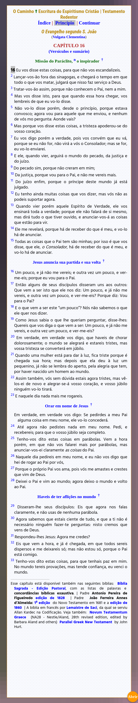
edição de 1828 (50, 598)
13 (12, 204)
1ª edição (42, 602)
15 (12, 240)
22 (12, 376)
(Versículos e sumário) (69, 51)
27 (12, 467)
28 (13, 479)
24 (13, 425)
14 (12, 227)
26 (12, 455)
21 (12, 353)
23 (12, 394)
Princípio (64, 23)
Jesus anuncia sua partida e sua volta (67, 262)
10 (12, 173)
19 (12, 318)
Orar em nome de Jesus (66, 406)
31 (12, 535)
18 (12, 306)
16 (12, 271)
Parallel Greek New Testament (86, 622)
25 (12, 437)
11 (12, 180)
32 (12, 542)
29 (12, 505)
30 (12, 517)
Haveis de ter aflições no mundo (66, 496)
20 (13, 336)
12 (12, 192)
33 (12, 559)
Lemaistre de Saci (81, 607)
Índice (44, 23)
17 (12, 283)
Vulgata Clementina (69, 37)
